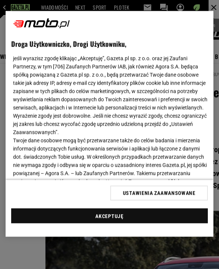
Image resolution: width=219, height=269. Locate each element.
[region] (110, 124)
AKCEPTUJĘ (109, 216)
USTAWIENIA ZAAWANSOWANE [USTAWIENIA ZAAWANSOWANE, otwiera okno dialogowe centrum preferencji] (159, 193)
